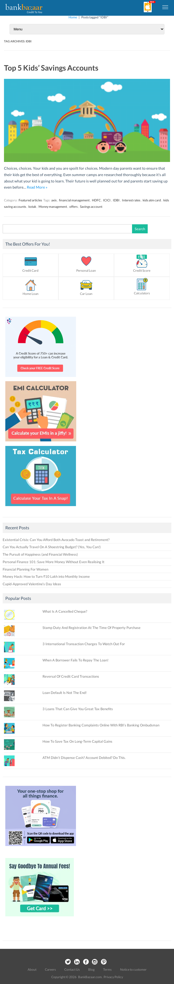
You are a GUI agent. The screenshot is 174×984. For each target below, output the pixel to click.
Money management (53, 207)
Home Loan (31, 294)
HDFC (96, 200)
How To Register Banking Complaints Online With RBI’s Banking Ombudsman (101, 725)
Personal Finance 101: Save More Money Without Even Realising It (53, 562)
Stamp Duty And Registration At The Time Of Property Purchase (92, 627)
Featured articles (30, 200)
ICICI (107, 200)
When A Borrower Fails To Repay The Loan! (75, 660)
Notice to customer (133, 969)
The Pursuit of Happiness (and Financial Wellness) (40, 554)
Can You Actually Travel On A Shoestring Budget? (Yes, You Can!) (52, 547)
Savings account (91, 207)
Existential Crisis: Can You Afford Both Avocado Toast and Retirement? (56, 540)
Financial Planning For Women (25, 569)
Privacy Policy (113, 977)
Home (73, 17)
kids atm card (152, 200)
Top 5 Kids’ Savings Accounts (51, 67)
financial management (74, 200)
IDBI (116, 200)
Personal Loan (86, 271)
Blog (91, 969)
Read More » (37, 187)
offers (73, 207)
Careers (50, 969)
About (32, 969)
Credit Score (141, 271)
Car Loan (86, 294)
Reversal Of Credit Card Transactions (71, 676)
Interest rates (131, 200)
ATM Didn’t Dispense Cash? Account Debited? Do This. (84, 757)
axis (54, 200)
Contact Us (72, 969)
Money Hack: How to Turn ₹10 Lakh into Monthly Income (46, 576)
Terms (107, 969)
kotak (32, 207)
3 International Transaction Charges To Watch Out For (84, 644)
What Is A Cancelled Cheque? (65, 611)
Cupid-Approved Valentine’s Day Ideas (32, 584)
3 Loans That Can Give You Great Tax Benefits (78, 709)
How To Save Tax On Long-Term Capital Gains (77, 741)
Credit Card (30, 271)
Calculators (142, 293)
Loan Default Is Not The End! (65, 692)
